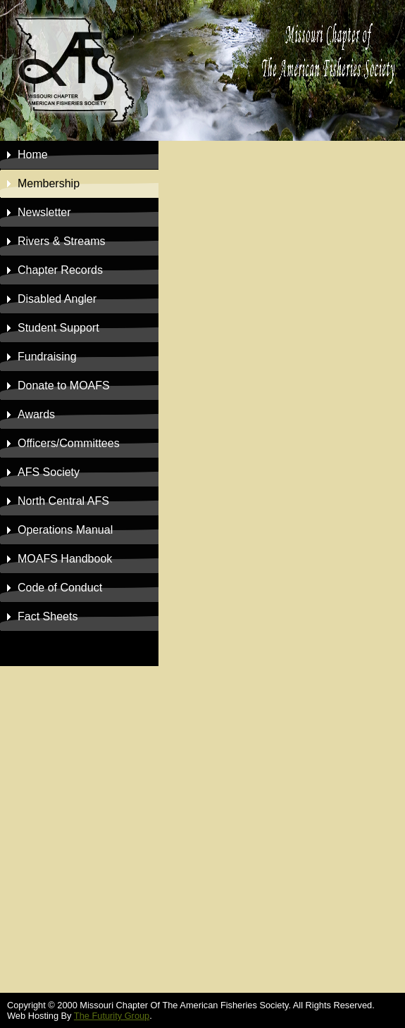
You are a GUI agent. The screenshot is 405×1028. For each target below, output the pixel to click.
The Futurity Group (111, 1015)
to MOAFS (64, 385)
